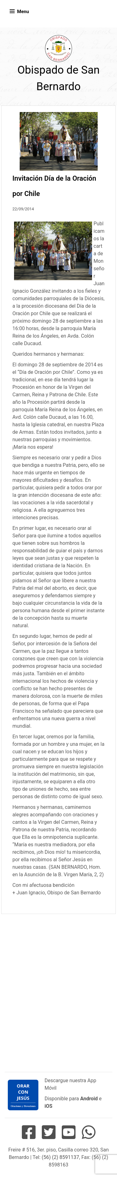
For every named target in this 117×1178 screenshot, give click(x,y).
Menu (23, 11)
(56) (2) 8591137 (60, 1157)
